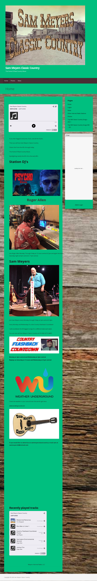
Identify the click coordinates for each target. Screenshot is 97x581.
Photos (13, 81)
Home (6, 81)
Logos (70, 107)
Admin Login (79, 205)
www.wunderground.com (17, 406)
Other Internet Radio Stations (77, 113)
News (19, 81)
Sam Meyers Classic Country (22, 68)
